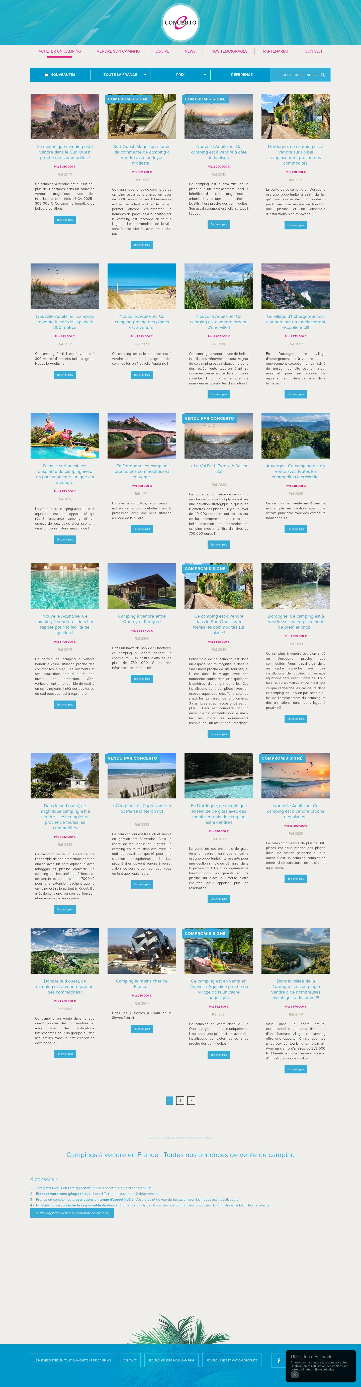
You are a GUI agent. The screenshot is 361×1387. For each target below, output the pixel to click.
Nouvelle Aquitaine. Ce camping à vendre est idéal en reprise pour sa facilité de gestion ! (65, 626)
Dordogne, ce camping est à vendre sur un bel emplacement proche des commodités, (295, 155)
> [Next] (191, 1100)
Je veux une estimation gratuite (231, 1360)
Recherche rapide (301, 75)
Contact (314, 51)
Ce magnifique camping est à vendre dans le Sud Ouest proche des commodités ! (65, 152)
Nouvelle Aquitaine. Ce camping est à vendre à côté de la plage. (219, 152)
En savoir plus (65, 219)
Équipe (162, 51)
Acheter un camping (60, 51)
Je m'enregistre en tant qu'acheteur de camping (72, 1360)
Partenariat (276, 51)
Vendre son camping (118, 51)
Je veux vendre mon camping (171, 1360)
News (190, 51)
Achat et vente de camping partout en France (180, 1137)
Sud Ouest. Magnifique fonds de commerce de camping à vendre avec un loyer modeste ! (141, 155)
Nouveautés (62, 74)
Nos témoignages (229, 51)
